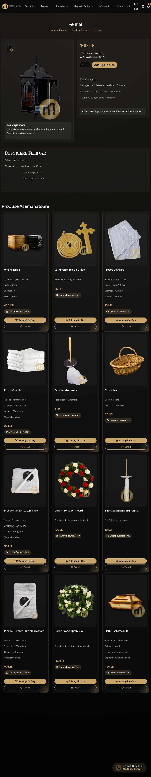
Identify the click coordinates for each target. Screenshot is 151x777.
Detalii (25, 326)
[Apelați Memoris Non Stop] (129, 767)
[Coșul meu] (148, 6)
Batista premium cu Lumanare (121, 510)
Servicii (29, 6)
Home (52, 30)
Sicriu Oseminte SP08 (117, 630)
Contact (121, 6)
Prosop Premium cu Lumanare (21, 510)
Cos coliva (111, 390)
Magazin (63, 30)
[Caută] (129, 6)
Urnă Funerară (12, 269)
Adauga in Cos (104, 65)
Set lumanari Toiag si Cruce (69, 269)
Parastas (61, 6)
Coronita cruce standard (68, 510)
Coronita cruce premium (68, 630)
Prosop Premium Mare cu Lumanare (24, 630)
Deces (44, 6)
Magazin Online (82, 6)
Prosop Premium (13, 390)
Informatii (104, 6)
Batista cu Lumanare (65, 390)
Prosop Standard (114, 269)
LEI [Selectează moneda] (136, 6)
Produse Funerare (81, 30)
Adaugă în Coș (25, 320)
